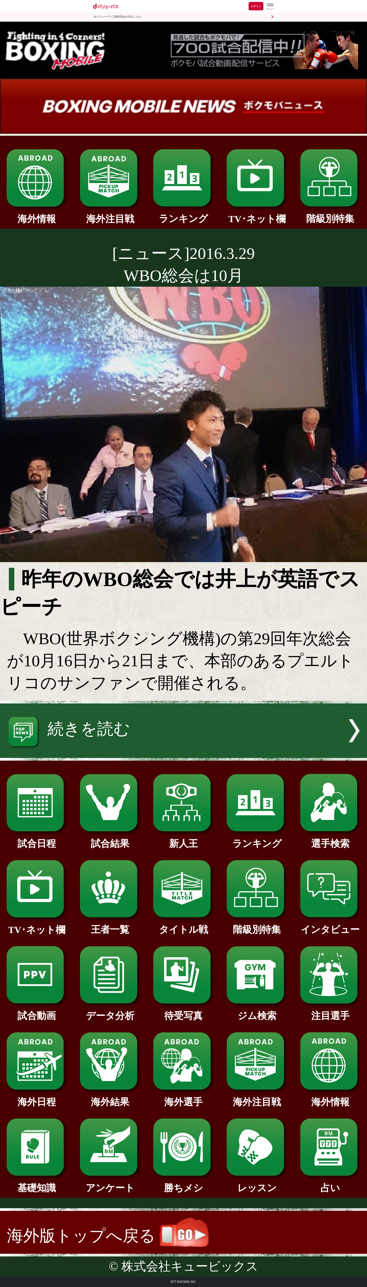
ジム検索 (256, 1011)
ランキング (183, 214)
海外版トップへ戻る (107, 1236)
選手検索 (330, 839)
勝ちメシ (183, 1183)
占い (330, 1183)
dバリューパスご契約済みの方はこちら (118, 16)
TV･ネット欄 (256, 214)
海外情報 (36, 214)
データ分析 (110, 1011)
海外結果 (110, 1097)
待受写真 (183, 1011)
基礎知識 (36, 1183)
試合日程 (36, 839)
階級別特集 (330, 214)
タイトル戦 (183, 925)
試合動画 (36, 1011)
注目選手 (330, 1011)
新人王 (183, 839)
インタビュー (330, 925)
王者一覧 (110, 925)
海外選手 (183, 1097)
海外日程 (36, 1097)
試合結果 (110, 839)
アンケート (110, 1183)
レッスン (256, 1183)
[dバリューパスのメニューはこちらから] (270, 7)
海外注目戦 (110, 214)
